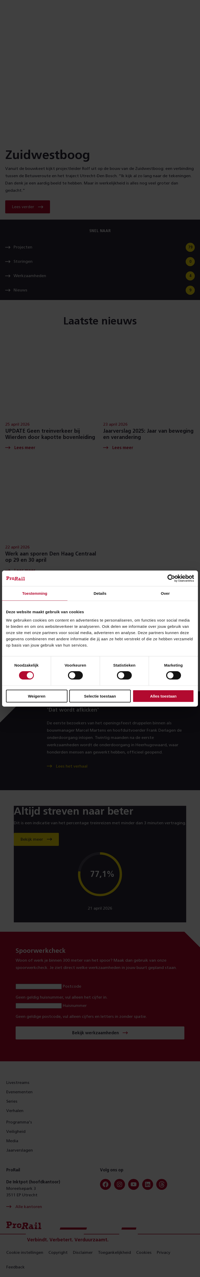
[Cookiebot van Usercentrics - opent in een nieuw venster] (171, 578)
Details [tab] (99, 593)
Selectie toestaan (100, 696)
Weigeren (36, 696)
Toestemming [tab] (34, 593)
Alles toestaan (163, 696)
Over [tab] (165, 593)
